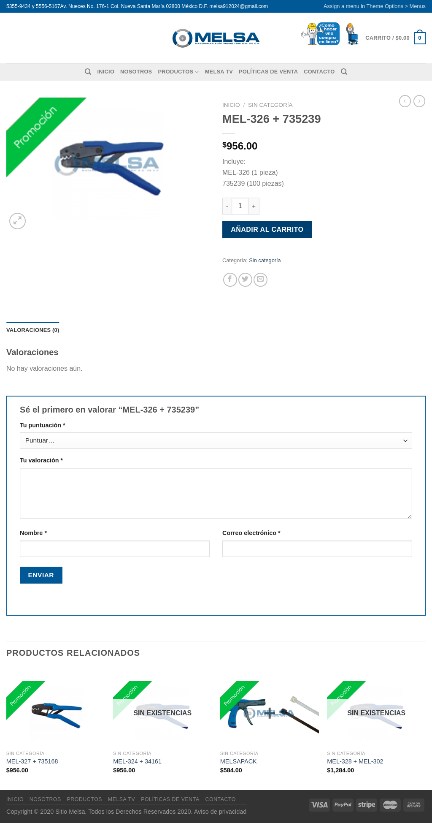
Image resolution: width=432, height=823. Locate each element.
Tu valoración (41, 460)
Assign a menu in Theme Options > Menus (375, 6)
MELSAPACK (238, 761)
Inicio (105, 71)
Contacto (319, 71)
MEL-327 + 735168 (32, 761)
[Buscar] (88, 72)
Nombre (33, 533)
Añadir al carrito (267, 229)
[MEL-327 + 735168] (55, 707)
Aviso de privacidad (220, 811)
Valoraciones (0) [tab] (32, 330)
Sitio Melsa (70, 811)
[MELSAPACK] (269, 707)
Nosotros (136, 71)
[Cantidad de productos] (240, 206)
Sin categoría (270, 105)
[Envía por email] (260, 280)
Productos (178, 72)
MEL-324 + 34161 (137, 761)
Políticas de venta (268, 71)
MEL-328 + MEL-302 (355, 761)
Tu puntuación (42, 425)
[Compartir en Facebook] (230, 280)
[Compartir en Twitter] (245, 280)
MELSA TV (219, 71)
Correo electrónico (251, 533)
